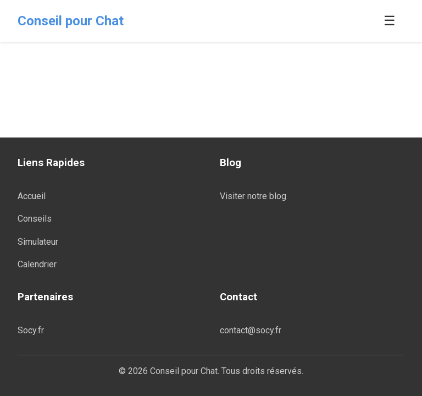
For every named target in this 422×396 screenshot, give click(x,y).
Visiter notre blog (253, 196)
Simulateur (38, 242)
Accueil (32, 196)
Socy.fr (31, 330)
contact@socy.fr (250, 330)
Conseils (35, 218)
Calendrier (37, 264)
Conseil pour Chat (71, 21)
